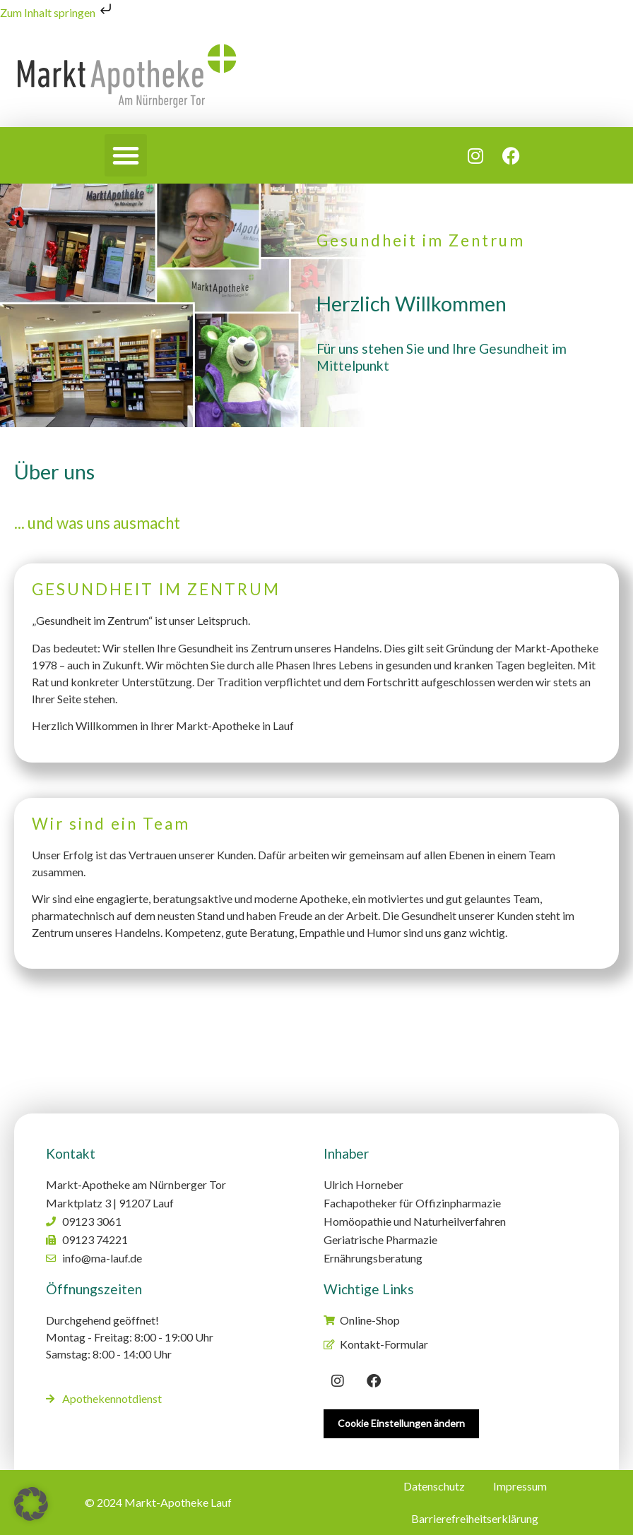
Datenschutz (434, 1486)
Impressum (520, 1486)
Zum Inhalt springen (57, 12)
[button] (126, 155)
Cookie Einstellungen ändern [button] (401, 1423)
